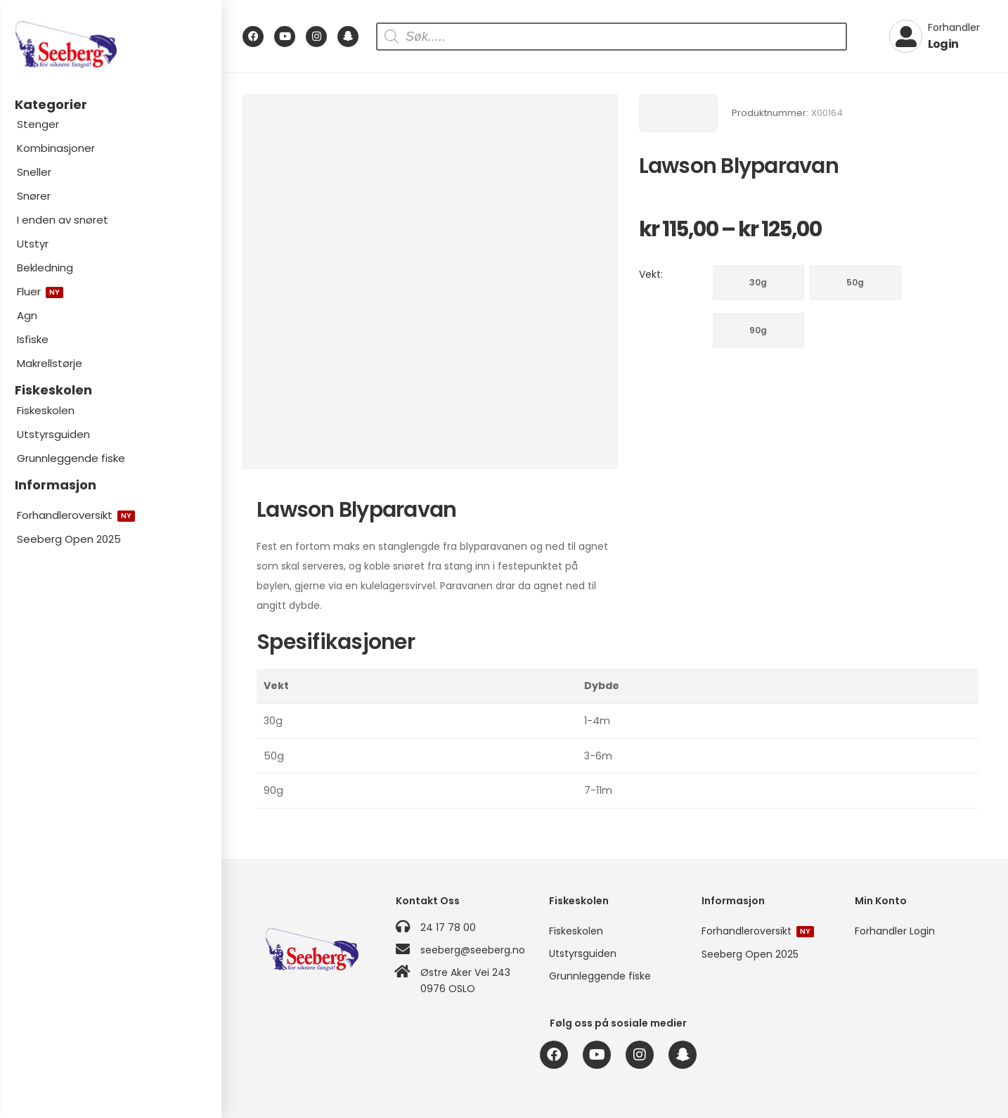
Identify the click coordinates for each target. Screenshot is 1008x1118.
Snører (34, 195)
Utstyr (33, 243)
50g (855, 282)
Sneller (34, 172)
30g (758, 282)
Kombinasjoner (56, 148)
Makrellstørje (49, 363)
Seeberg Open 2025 (69, 539)
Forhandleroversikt (76, 515)
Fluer (40, 291)
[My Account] (934, 36)
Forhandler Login (895, 931)
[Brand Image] (678, 113)
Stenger (38, 124)
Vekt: (651, 274)
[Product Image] (430, 282)
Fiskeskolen (46, 410)
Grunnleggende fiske (71, 458)
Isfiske (33, 339)
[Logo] (110, 44)
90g (758, 330)
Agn (27, 315)
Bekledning (45, 267)
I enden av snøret (62, 219)
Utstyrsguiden (53, 434)
